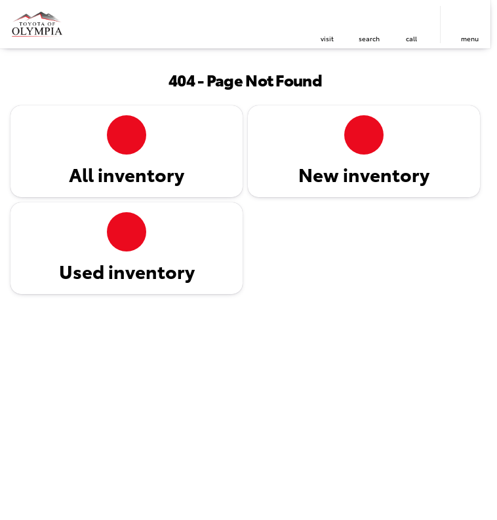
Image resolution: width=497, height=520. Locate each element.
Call (411, 38)
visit (327, 38)
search (369, 38)
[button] (327, 24)
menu (470, 38)
